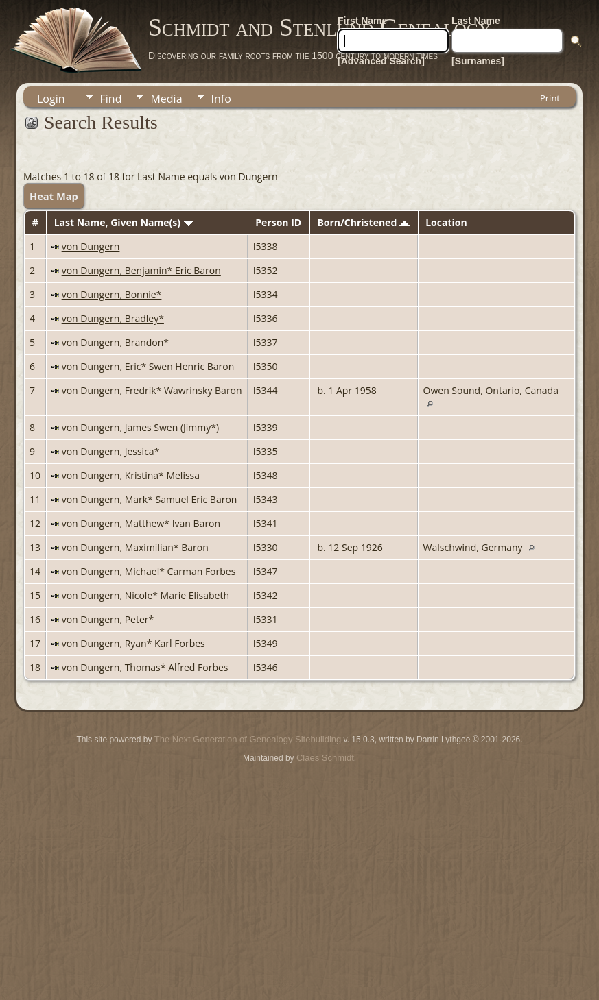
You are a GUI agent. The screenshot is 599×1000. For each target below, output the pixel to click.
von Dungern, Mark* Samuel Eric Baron (149, 499)
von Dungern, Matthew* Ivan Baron (141, 523)
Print (550, 98)
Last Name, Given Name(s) (123, 222)
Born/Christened (363, 222)
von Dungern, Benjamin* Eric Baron (141, 270)
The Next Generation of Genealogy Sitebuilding (247, 739)
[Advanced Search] (381, 61)
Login (51, 98)
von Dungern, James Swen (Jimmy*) (140, 427)
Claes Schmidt (325, 758)
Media (166, 98)
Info (221, 98)
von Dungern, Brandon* (115, 342)
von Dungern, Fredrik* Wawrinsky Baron (152, 390)
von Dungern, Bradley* (113, 318)
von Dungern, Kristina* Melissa (131, 475)
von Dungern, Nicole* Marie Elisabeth (145, 595)
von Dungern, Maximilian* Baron (135, 547)
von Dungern (91, 246)
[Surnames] (477, 61)
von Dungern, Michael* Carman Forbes (149, 571)
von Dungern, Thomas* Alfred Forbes (145, 667)
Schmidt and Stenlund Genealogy (319, 27)
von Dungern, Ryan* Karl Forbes (133, 643)
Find (111, 98)
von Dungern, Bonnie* (112, 294)
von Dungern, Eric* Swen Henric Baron (148, 366)
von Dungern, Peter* (108, 619)
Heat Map (54, 196)
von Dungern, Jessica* (111, 451)
